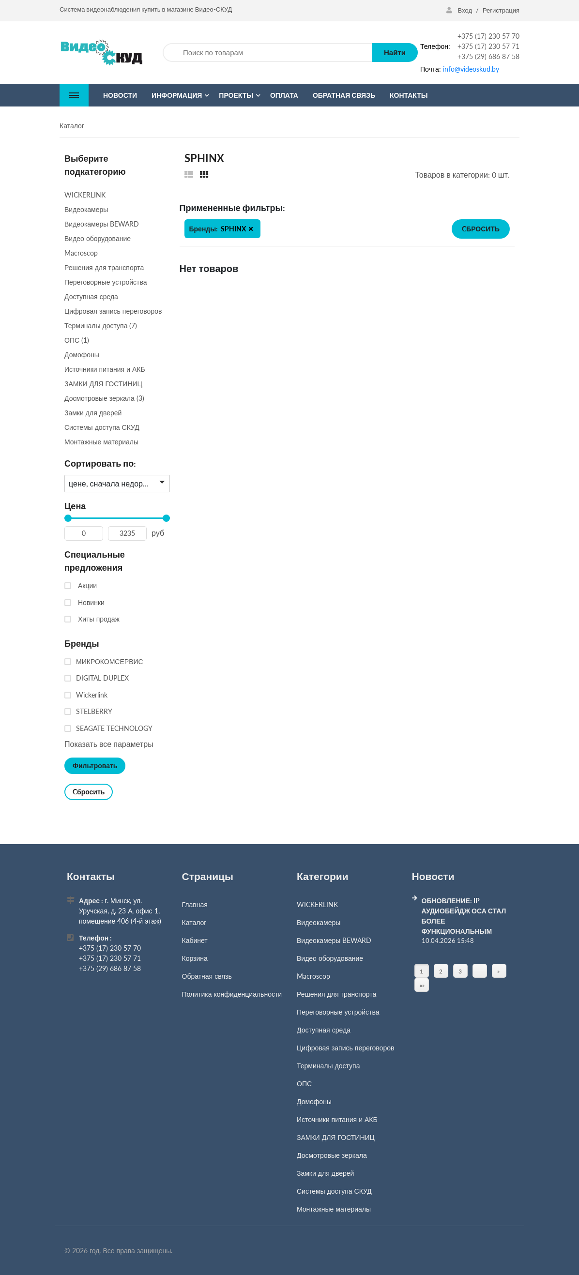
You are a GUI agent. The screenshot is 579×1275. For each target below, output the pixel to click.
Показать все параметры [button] (108, 743)
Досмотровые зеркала (332, 1155)
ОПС (304, 1083)
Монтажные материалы (334, 1209)
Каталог (194, 922)
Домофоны (314, 1101)
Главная (195, 904)
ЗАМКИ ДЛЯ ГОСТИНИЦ (336, 1137)
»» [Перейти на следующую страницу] (422, 985)
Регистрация (501, 10)
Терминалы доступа (328, 1066)
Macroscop (313, 976)
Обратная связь (207, 976)
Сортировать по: (100, 463)
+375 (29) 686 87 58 (488, 56)
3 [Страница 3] (460, 971)
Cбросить (481, 229)
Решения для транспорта (336, 994)
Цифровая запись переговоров (345, 1048)
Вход (459, 10)
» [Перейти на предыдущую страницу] (498, 971)
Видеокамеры (318, 922)
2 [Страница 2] (440, 971)
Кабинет (195, 940)
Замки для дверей (325, 1173)
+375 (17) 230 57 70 (488, 36)
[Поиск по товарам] (267, 53)
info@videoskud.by (471, 69)
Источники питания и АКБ (337, 1119)
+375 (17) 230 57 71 (488, 46)
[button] (251, 229)
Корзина (195, 958)
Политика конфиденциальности (232, 994)
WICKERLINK (317, 904)
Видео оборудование (330, 958)
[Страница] (479, 971)
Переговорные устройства (338, 1012)
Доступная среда (323, 1030)
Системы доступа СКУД (334, 1191)
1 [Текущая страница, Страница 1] (421, 971)
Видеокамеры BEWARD (334, 940)
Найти (395, 52)
